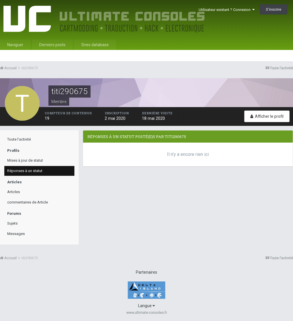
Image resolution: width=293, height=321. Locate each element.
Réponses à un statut (24, 171)
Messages (16, 234)
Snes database (95, 44)
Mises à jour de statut (25, 160)
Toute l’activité (19, 139)
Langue (146, 305)
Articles (13, 192)
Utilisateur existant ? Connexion (227, 10)
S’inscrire (273, 9)
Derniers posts (52, 44)
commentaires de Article (27, 202)
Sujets (12, 223)
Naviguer (15, 44)
